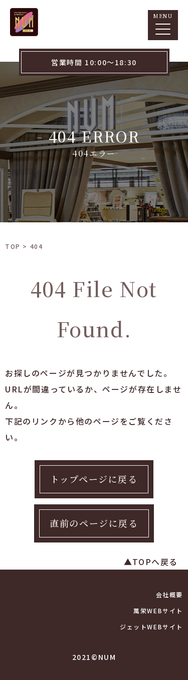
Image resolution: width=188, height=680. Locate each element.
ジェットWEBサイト (151, 626)
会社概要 (169, 594)
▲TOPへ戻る (151, 562)
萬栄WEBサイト (158, 610)
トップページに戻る (93, 478)
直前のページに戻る (94, 522)
